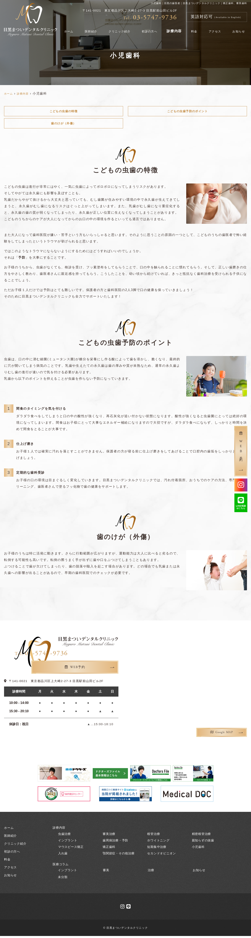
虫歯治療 (65, 835)
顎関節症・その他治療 (120, 855)
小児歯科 (198, 848)
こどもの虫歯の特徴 (64, 111)
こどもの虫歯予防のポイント (187, 111)
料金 (198, 29)
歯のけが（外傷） (63, 124)
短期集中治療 (157, 848)
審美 (106, 872)
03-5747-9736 (88, 655)
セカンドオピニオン (162, 855)
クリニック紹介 (125, 29)
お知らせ (239, 29)
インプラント (68, 842)
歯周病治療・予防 (116, 842)
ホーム (76, 29)
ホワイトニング (159, 842)
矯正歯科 (109, 848)
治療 (151, 872)
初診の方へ (155, 29)
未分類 (63, 879)
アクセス (216, 29)
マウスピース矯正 (71, 848)
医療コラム (61, 866)
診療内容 (179, 29)
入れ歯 (63, 855)
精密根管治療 (202, 835)
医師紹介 (97, 29)
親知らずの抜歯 (204, 842)
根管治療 (154, 835)
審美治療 (109, 835)
